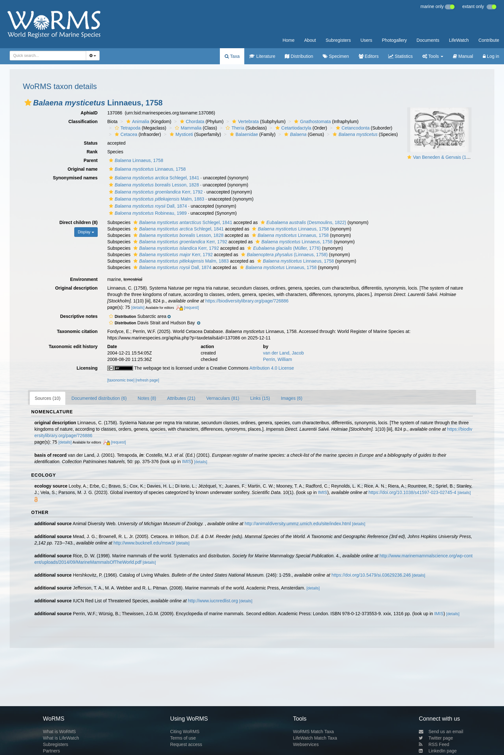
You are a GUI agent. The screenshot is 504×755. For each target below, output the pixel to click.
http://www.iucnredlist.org (213, 600)
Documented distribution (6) (99, 398)
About (310, 40)
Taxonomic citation (77, 331)
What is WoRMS (59, 731)
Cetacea (125, 134)
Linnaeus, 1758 (135, 160)
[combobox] (48, 55)
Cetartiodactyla (292, 127)
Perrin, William (277, 359)
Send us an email (441, 731)
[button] (28, 102)
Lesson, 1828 (153, 184)
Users (366, 40)
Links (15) (260, 398)
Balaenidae (243, 134)
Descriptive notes (79, 316)
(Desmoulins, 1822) (302, 222)
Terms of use (183, 738)
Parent (91, 160)
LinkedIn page (438, 750)
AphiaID (89, 112)
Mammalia (187, 127)
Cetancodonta (352, 127)
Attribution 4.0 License (271, 368)
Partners (51, 750)
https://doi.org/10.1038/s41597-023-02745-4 (412, 492)
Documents (428, 40)
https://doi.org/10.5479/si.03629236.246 (371, 575)
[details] (137, 307)
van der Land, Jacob (283, 352)
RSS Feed (434, 744)
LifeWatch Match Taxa (315, 738)
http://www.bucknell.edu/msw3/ (144, 542)
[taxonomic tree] (121, 380)
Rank (91, 151)
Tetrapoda (126, 127)
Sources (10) (47, 398)
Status (91, 143)
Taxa (232, 56)
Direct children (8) (78, 222)
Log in (491, 56)
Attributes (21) (181, 398)
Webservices (306, 744)
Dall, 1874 (147, 206)
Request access (186, 744)
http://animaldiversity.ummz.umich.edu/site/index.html (298, 523)
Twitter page (436, 738)
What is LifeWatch (61, 738)
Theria (234, 127)
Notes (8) (147, 398)
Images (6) (291, 398)
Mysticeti (180, 134)
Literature (262, 56)
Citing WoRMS (185, 731)
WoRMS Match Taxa (313, 731)
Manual (463, 56)
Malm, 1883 (155, 199)
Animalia (137, 121)
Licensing (86, 368)
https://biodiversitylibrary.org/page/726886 (247, 300)
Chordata (191, 121)
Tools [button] (432, 56)
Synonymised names (75, 177)
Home (288, 40)
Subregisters (338, 40)
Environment (84, 279)
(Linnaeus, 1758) (283, 254)
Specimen (336, 56)
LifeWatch (459, 40)
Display (86, 232)
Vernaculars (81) (222, 398)
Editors (369, 56)
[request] (191, 307)
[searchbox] (46, 55)
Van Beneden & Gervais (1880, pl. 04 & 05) (456, 157)
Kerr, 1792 (155, 191)
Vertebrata (244, 121)
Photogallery (394, 40)
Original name (82, 169)
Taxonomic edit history (73, 346)
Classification (83, 121)
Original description (76, 288)
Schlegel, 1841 (153, 177)
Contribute (488, 40)
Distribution (299, 56)
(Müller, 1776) (283, 248)
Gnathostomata (311, 121)
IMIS (186, 461)
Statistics (400, 56)
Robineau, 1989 (147, 213)
